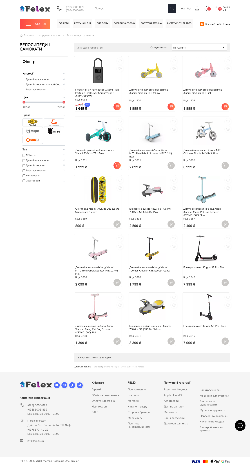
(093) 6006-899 (75, 7)
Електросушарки (210, 390)
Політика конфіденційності (139, 425)
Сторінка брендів (139, 412)
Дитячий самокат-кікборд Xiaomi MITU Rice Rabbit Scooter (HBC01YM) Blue (150, 154)
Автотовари (171, 401)
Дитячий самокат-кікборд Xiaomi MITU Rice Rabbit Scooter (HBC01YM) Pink (96, 271)
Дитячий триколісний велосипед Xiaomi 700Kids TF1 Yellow (148, 91)
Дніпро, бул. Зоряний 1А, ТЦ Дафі (49, 425)
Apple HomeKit (173, 395)
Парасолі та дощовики (214, 416)
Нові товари (99, 406)
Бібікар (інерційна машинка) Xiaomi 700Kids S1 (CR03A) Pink (150, 210)
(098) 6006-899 (75, 10)
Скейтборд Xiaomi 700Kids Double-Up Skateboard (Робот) (97, 210)
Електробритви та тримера (106, 367)
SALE (95, 412)
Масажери (170, 412)
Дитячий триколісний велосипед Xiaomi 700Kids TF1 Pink (202, 91)
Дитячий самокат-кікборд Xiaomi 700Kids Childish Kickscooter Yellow (149, 269)
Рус (189, 8)
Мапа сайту (135, 418)
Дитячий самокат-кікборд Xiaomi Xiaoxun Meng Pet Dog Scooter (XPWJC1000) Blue (202, 212)
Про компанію (137, 389)
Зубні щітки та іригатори (132, 367)
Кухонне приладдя (212, 422)
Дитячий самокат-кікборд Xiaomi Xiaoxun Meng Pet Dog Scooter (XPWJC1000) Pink (94, 329)
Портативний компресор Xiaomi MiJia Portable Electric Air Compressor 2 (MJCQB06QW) (97, 93)
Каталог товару (137, 406)
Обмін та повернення (105, 395)
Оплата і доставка (103, 401)
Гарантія (97, 389)
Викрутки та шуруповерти (208, 403)
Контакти (134, 395)
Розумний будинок (176, 389)
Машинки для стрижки (214, 396)
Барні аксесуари (174, 418)
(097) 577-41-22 (37, 430)
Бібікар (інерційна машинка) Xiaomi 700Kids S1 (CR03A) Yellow (150, 327)
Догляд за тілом (174, 406)
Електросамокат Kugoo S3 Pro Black (204, 267)
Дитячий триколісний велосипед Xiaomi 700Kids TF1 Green (94, 152)
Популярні (199, 47)
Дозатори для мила (176, 424)
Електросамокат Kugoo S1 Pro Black (204, 326)
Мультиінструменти (212, 410)
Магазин (133, 401)
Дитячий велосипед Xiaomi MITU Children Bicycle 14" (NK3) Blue (202, 152)
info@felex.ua (35, 441)
